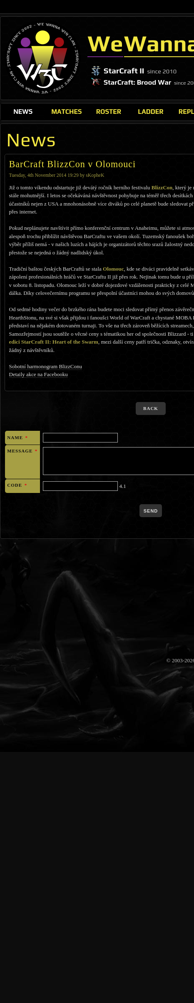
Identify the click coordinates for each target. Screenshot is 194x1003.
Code (17, 485)
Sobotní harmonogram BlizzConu (45, 366)
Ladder (151, 111)
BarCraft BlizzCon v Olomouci (72, 164)
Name (17, 437)
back (150, 408)
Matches (66, 111)
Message (22, 450)
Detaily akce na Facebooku (38, 374)
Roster (108, 111)
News (22, 111)
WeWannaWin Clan (43, 58)
